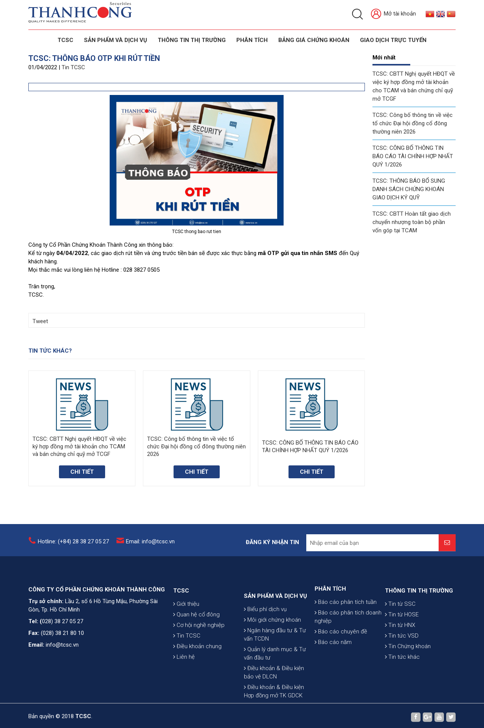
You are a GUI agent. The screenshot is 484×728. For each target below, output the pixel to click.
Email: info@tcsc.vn (150, 545)
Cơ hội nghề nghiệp (199, 650)
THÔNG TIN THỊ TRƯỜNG (192, 40)
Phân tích (252, 40)
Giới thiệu (186, 629)
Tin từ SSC (400, 629)
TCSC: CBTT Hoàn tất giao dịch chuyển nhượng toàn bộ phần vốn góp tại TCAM (411, 222)
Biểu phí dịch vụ (265, 645)
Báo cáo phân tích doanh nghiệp (348, 638)
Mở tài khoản (393, 14)
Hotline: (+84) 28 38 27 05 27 (73, 545)
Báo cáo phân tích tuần (346, 623)
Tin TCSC (73, 67)
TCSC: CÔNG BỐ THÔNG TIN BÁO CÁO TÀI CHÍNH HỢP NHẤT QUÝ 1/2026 (412, 156)
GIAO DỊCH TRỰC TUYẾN (393, 40)
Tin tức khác (402, 682)
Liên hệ (184, 682)
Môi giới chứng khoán (272, 656)
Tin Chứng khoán (408, 671)
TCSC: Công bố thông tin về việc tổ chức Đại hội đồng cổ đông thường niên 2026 (412, 123)
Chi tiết (82, 471)
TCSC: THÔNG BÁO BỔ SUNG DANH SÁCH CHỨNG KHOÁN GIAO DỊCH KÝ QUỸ (408, 189)
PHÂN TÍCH (330, 610)
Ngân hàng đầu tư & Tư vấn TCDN (275, 670)
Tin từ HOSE (402, 639)
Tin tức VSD (402, 661)
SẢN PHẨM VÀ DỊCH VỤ (115, 40)
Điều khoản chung (197, 671)
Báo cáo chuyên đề (341, 652)
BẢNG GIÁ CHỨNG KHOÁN (313, 40)
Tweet (40, 321)
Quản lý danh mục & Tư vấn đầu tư (275, 689)
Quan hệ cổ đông (196, 639)
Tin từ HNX (400, 650)
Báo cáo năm (333, 663)
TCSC (65, 40)
